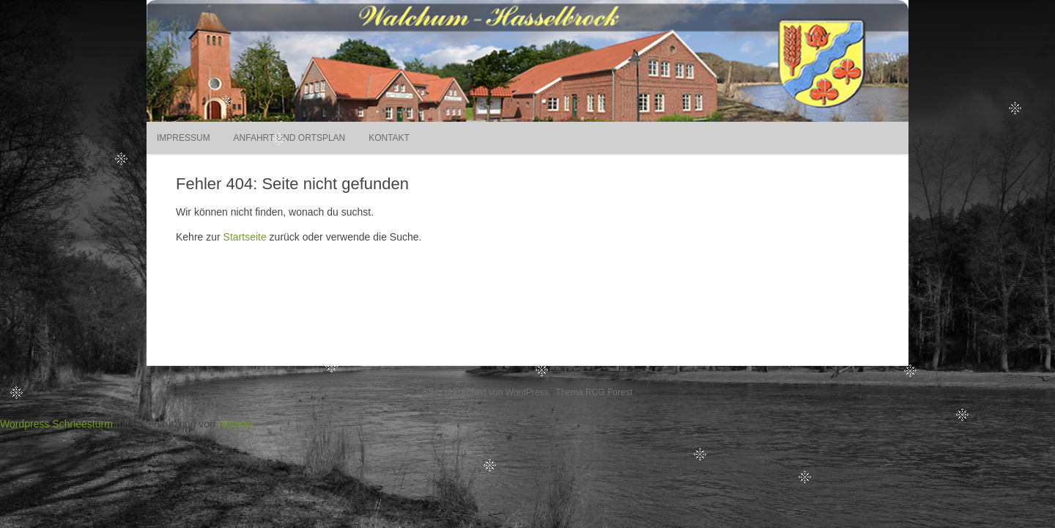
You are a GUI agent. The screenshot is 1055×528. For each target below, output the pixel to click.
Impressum (183, 138)
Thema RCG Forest (593, 392)
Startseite (245, 237)
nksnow (235, 424)
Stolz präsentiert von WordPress (486, 392)
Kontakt (389, 138)
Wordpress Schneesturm (56, 424)
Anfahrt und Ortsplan (290, 138)
